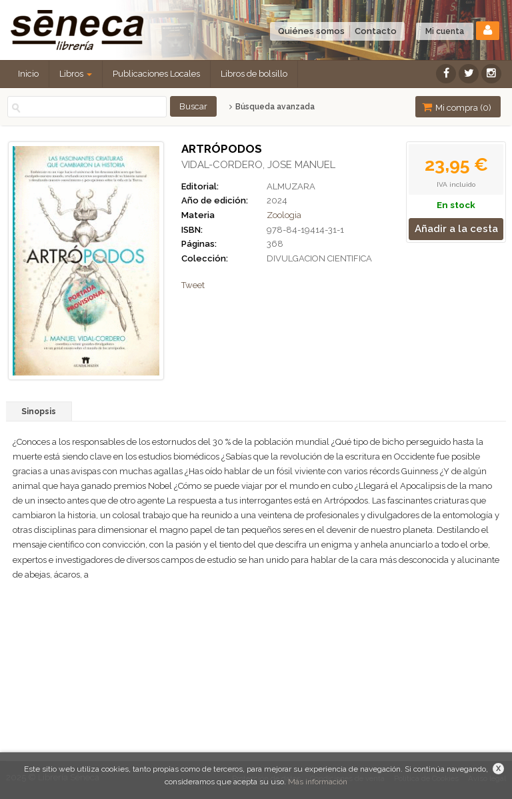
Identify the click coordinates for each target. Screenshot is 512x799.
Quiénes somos (311, 31)
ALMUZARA (291, 186)
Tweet (193, 285)
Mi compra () (456, 107)
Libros (75, 74)
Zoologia (284, 215)
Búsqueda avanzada (271, 107)
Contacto (376, 31)
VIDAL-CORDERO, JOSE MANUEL (258, 165)
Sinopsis (38, 411)
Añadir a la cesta (456, 229)
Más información (317, 781)
